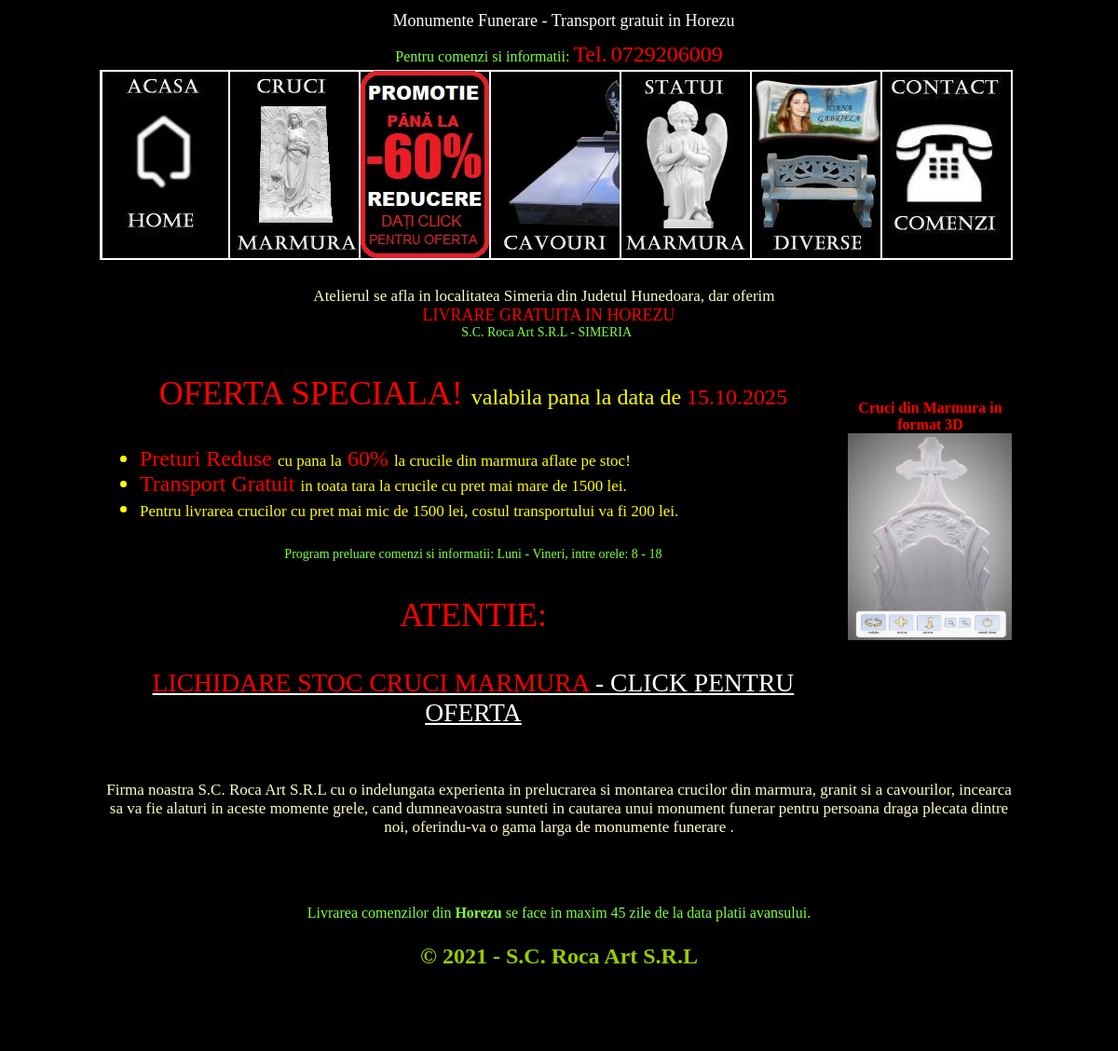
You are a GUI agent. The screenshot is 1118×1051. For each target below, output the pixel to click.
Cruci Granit (426, 165)
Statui (686, 165)
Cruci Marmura (295, 165)
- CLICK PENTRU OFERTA (474, 697)
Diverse (817, 165)
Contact (947, 165)
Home (165, 165)
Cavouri (556, 165)
